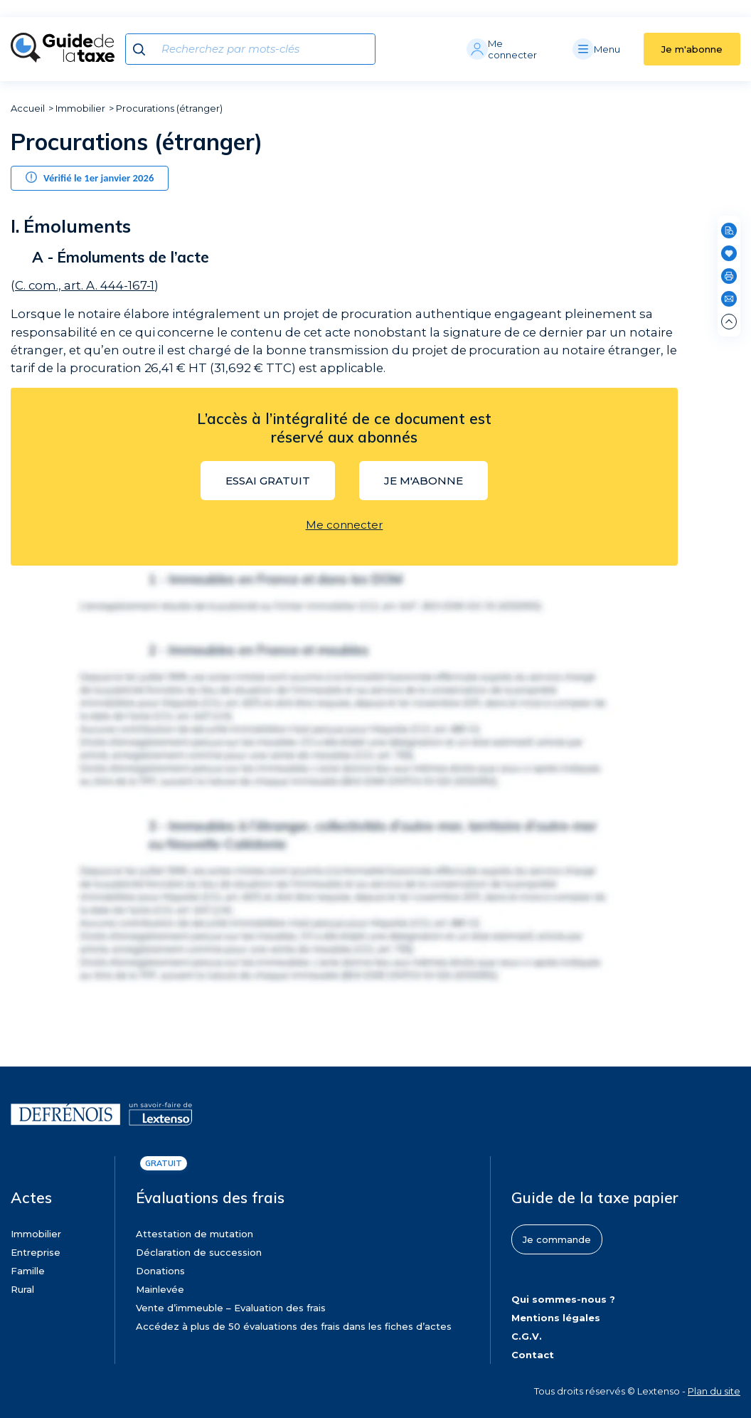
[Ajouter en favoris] (729, 253)
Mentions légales (555, 1317)
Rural (22, 1289)
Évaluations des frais (210, 1197)
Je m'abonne (692, 49)
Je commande (557, 1239)
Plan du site (714, 1391)
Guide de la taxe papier (594, 1197)
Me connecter (344, 524)
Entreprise (35, 1252)
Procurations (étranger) (169, 108)
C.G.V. (526, 1336)
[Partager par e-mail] (729, 298)
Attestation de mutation (194, 1233)
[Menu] (608, 49)
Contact (532, 1354)
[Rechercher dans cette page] (729, 230)
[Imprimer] (729, 276)
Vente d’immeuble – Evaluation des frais (231, 1307)
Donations (160, 1270)
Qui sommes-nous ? (563, 1299)
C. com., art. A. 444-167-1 (84, 285)
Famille (28, 1270)
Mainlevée (160, 1289)
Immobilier (80, 108)
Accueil (28, 108)
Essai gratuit (267, 480)
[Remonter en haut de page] (729, 321)
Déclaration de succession (199, 1252)
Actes (31, 1197)
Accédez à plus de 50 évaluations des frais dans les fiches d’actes (294, 1326)
